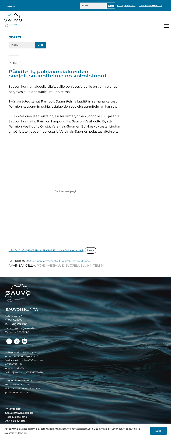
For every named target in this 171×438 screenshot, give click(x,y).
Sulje (158, 430)
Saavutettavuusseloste (19, 412)
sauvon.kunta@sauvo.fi (19, 328)
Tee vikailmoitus (150, 5)
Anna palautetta (15, 420)
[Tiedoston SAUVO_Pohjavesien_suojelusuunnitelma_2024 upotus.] (66, 191)
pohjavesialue (50, 265)
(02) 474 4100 (19, 324)
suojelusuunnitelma (84, 265)
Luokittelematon (69, 261)
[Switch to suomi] (11, 6)
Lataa (90, 250)
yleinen (85, 261)
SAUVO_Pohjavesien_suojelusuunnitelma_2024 (46, 250)
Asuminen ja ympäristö (43, 261)
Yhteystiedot (126, 5)
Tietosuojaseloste (16, 416)
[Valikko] (166, 26)
